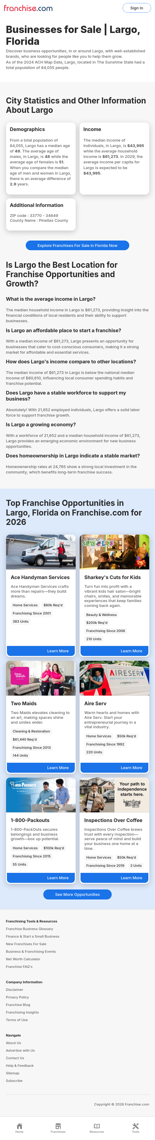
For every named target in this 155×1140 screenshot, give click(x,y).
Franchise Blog (18, 1005)
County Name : (24, 220)
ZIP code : (20, 215)
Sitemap (12, 1073)
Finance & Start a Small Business (33, 936)
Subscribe (14, 1081)
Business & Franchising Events (31, 951)
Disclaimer (14, 990)
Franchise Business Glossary (29, 929)
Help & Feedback (20, 1065)
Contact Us (15, 1058)
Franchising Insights (22, 1012)
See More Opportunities (77, 894)
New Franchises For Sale (26, 944)
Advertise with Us (20, 1050)
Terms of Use (17, 1020)
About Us (13, 1043)
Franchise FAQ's (19, 967)
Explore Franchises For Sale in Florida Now (77, 245)
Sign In (136, 7)
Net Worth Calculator (23, 959)
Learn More (58, 650)
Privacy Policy (17, 997)
